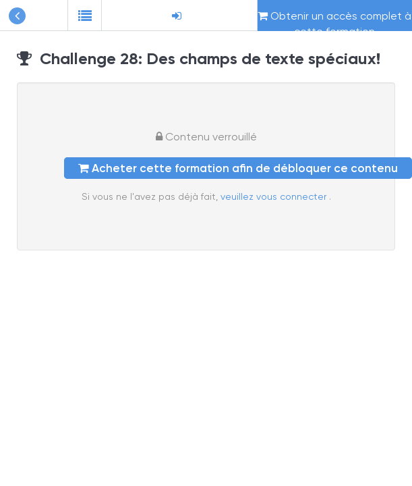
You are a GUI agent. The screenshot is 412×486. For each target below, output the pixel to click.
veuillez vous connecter (274, 196)
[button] (84, 15)
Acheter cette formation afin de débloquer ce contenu (238, 168)
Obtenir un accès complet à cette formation (334, 20)
